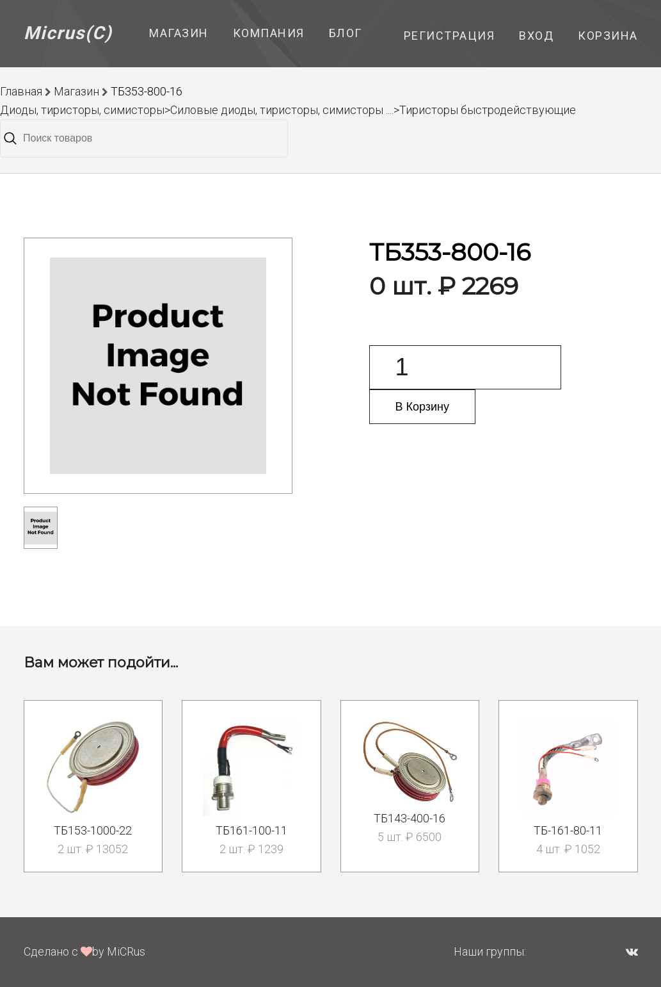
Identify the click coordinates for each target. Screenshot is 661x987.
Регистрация (449, 35)
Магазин (179, 33)
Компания (269, 33)
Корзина (608, 35)
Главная (21, 91)
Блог (345, 33)
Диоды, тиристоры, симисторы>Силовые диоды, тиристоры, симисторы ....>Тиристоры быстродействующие (288, 110)
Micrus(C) (68, 33)
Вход (536, 35)
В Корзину (422, 406)
